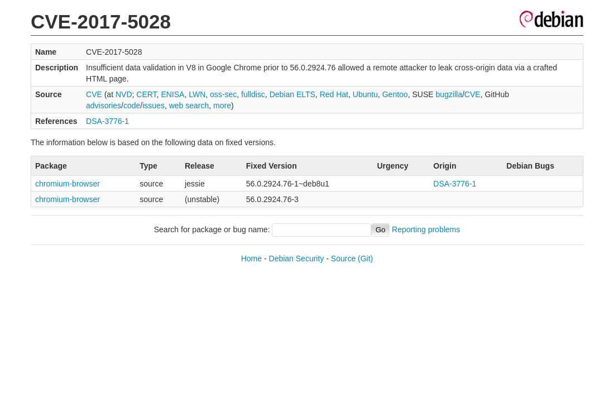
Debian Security (296, 258)
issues (153, 105)
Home (251, 258)
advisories (103, 105)
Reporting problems (426, 229)
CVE (94, 94)
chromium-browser (67, 183)
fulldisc (253, 94)
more (222, 105)
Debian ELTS (292, 94)
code (131, 105)
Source (343, 258)
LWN (197, 94)
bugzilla (448, 94)
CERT (146, 94)
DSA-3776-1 (107, 121)
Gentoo (395, 94)
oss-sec (223, 94)
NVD (124, 94)
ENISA (172, 94)
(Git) (365, 258)
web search (189, 105)
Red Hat (334, 94)
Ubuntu (365, 94)
